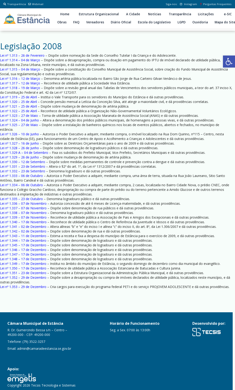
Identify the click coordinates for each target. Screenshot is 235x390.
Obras (62, 22)
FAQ (76, 22)
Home (64, 14)
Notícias (154, 14)
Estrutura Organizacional (99, 14)
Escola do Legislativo (154, 22)
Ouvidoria (200, 22)
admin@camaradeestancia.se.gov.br (44, 348)
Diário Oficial (121, 22)
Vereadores (95, 22)
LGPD (182, 22)
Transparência (14, 4)
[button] (229, 62)
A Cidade (133, 14)
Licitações (206, 14)
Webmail (35, 4)
